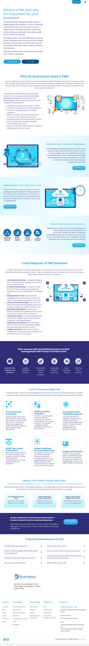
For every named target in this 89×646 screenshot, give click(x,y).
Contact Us (6, 618)
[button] (76, 2)
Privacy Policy (82, 639)
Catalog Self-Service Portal (20, 618)
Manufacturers (34, 607)
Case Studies (47, 612)
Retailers (32, 612)
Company (5, 607)
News (4, 610)
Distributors (33, 610)
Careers (5, 615)
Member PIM (16, 624)
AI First (14, 621)
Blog (45, 607)
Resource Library (48, 610)
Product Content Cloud (19, 607)
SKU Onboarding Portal (19, 612)
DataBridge (16, 615)
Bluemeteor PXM (17, 610)
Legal (4, 621)
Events (4, 612)
